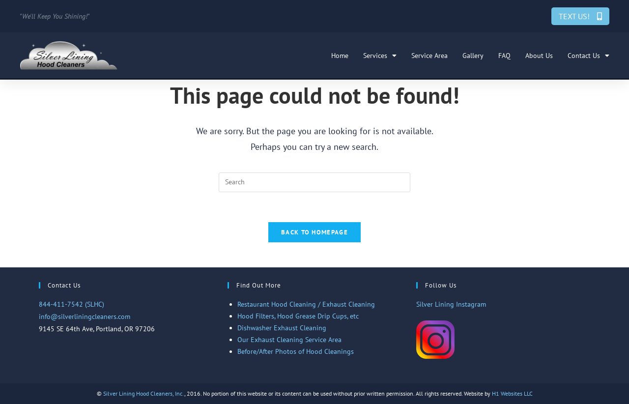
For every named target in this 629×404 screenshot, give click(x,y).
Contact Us (588, 55)
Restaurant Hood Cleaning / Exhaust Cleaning (306, 304)
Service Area (429, 55)
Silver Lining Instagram (451, 304)
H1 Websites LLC (512, 393)
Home (339, 55)
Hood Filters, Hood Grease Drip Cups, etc (298, 316)
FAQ (504, 55)
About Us (539, 55)
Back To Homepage (314, 232)
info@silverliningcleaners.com (84, 316)
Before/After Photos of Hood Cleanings (295, 351)
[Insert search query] (314, 182)
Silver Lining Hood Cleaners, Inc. (143, 393)
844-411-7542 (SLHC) (71, 304)
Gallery (473, 55)
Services (380, 55)
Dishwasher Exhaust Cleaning (281, 327)
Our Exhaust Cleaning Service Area (289, 339)
